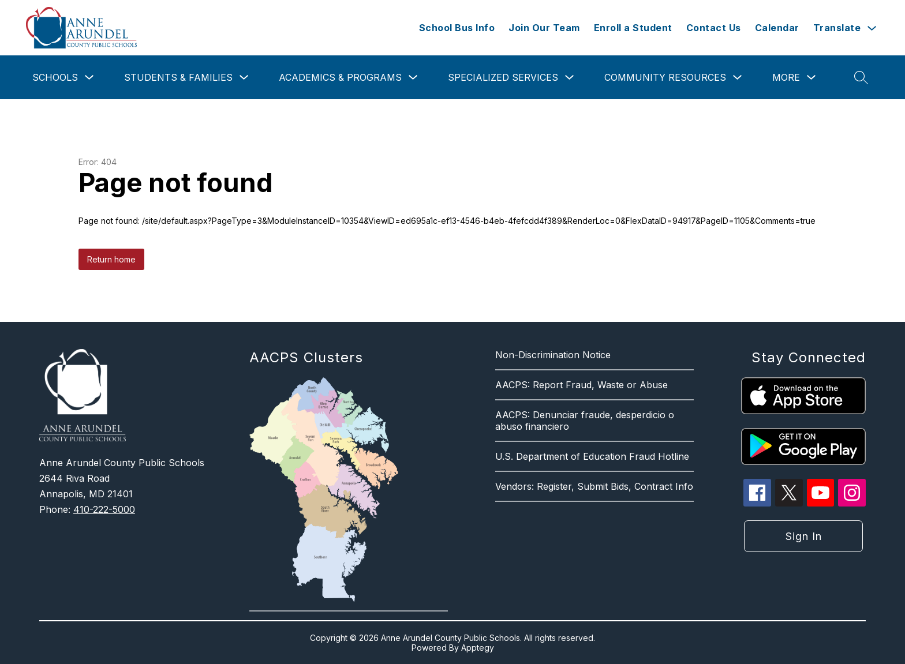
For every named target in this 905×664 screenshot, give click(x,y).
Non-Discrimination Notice (553, 355)
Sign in (804, 536)
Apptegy (477, 647)
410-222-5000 (104, 509)
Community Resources (665, 77)
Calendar (777, 27)
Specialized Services (503, 77)
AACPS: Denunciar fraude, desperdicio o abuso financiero (584, 420)
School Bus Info (457, 27)
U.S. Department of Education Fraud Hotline (592, 456)
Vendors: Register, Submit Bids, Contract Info (594, 486)
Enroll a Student (633, 27)
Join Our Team (544, 27)
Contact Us (713, 27)
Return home (111, 259)
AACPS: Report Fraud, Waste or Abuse (581, 385)
